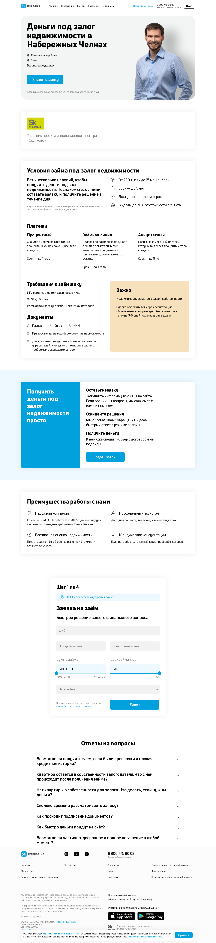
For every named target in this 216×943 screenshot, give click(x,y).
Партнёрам (93, 5)
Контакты (113, 877)
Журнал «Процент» (161, 871)
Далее (135, 705)
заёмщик (112, 899)
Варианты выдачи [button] (31, 916)
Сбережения (67, 5)
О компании (108, 5)
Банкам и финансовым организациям (39, 877)
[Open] (157, 690)
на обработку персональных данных (74, 706)
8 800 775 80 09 (165, 4)
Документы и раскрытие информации (170, 865)
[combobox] (108, 631)
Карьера (112, 871)
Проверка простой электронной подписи (172, 877)
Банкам (81, 5)
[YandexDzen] (87, 854)
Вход (189, 6)
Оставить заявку (45, 79)
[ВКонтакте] (66, 854)
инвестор (124, 899)
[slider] (56, 673)
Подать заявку (106, 457)
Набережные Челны (143, 6)
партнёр (136, 899)
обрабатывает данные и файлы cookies (62, 933)
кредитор (148, 899)
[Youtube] (76, 854)
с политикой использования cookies (150, 936)
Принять (183, 935)
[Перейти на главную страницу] (30, 6)
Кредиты (53, 5)
